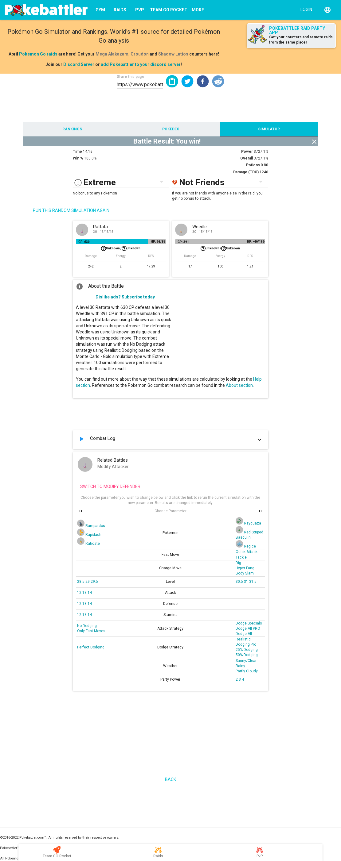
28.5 (81, 581)
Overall (246, 158)
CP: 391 (183, 242)
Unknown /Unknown (120, 248)
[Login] (305, 9)
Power (247, 151)
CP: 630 (84, 242)
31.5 (253, 581)
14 (90, 592)
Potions (253, 165)
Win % (78, 158)
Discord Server (78, 64)
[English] (327, 9)
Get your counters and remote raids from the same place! (301, 39)
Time (77, 151)
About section (239, 385)
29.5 (94, 581)
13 (85, 592)
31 (246, 581)
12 (79, 592)
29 (88, 581)
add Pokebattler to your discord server (141, 64)
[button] (187, 81)
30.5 (240, 581)
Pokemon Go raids (38, 54)
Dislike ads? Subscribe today (125, 296)
